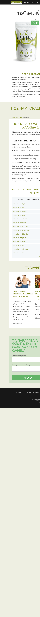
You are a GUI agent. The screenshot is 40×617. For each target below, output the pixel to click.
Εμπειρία (36, 392)
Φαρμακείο (18, 392)
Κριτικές (28, 392)
